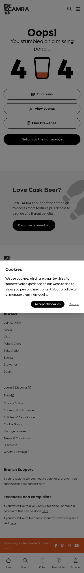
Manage (74, 304)
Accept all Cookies (48, 304)
